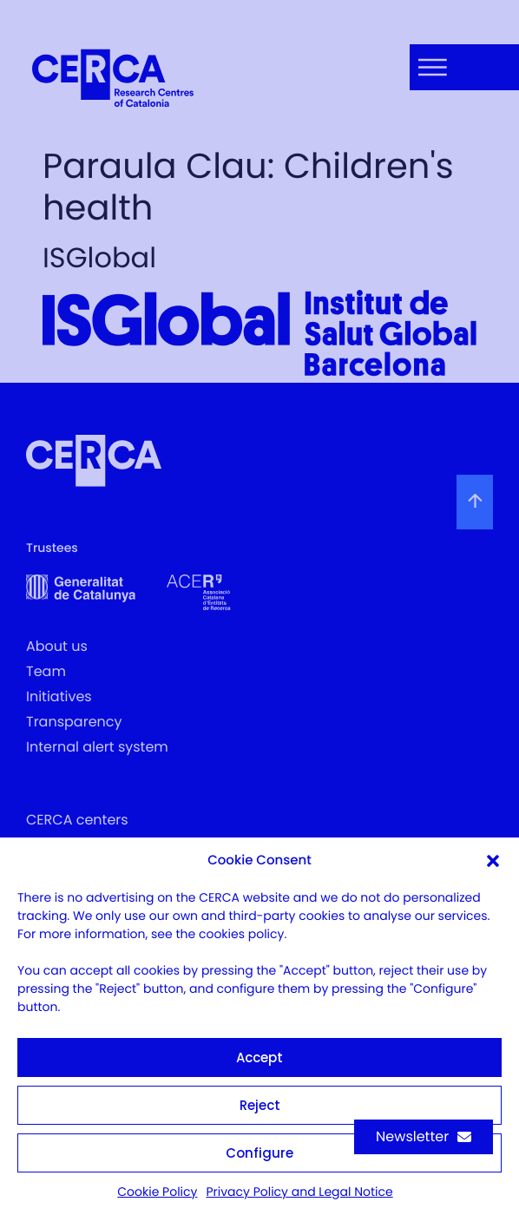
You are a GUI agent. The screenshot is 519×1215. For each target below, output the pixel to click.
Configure (259, 1153)
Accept (259, 1057)
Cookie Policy (157, 1191)
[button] (493, 861)
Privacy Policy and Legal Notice (299, 1191)
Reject (260, 1105)
